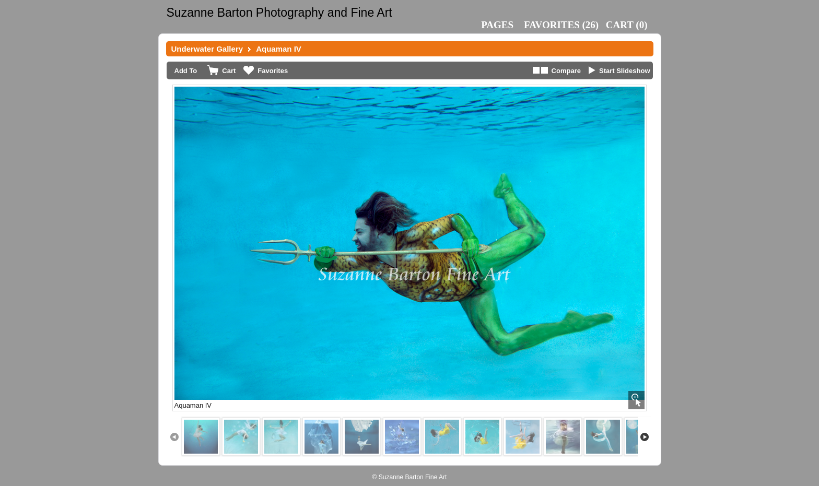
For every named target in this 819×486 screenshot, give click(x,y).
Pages (497, 25)
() (561, 24)
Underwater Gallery (207, 48)
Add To (185, 71)
